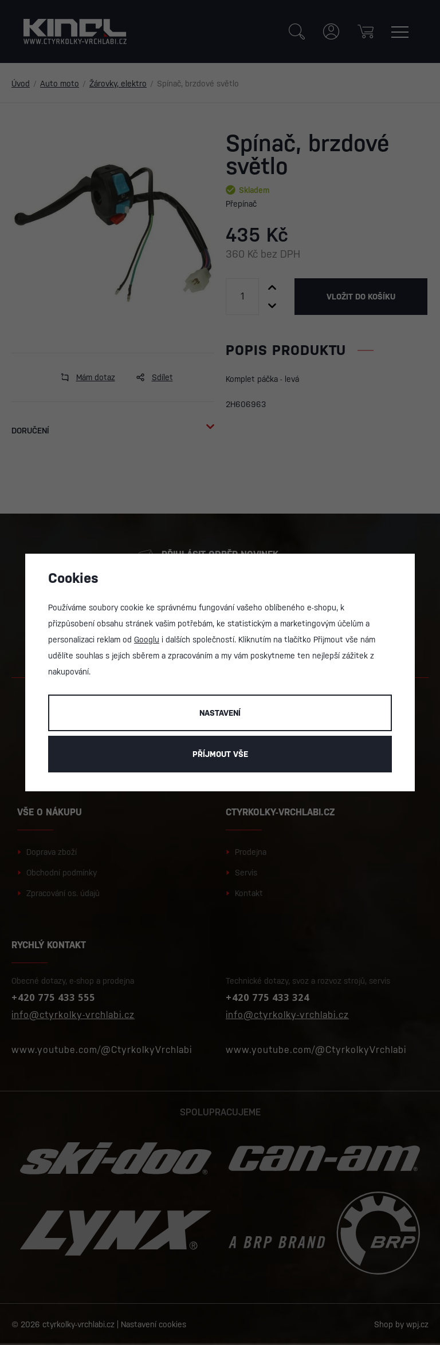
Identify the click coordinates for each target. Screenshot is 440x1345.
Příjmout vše (220, 754)
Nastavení (220, 712)
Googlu (146, 639)
